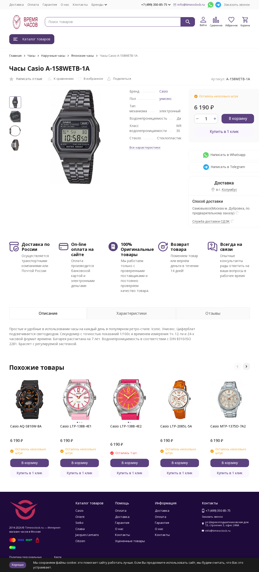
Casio (163, 91)
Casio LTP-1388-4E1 (76, 426)
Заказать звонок (237, 4)
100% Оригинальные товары (137, 249)
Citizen (80, 541)
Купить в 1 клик (224, 131)
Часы (31, 55)
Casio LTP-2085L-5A (176, 426)
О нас (65, 4)
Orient (79, 517)
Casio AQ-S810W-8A (26, 426)
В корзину (238, 118)
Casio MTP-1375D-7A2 (228, 426)
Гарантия (50, 4)
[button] (237, 366)
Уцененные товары (130, 541)
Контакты (80, 4)
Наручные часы (53, 55)
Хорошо (18, 565)
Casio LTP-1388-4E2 (126, 426)
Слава (80, 529)
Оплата (33, 4)
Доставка (16, 4)
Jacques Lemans (87, 535)
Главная (15, 55)
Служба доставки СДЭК (211, 221)
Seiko (79, 522)
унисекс (165, 98)
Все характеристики (145, 147)
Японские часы (82, 55)
